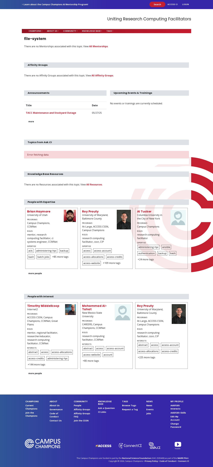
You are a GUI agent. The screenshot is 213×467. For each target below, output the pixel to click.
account (108, 354)
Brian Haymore (38, 212)
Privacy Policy (151, 461)
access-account (102, 250)
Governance (56, 409)
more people (35, 273)
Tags (109, 31)
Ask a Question (106, 408)
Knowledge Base (91, 31)
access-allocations (93, 257)
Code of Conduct (168, 461)
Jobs (148, 413)
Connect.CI (183, 461)
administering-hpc (46, 250)
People (77, 405)
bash (31, 257)
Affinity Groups (82, 409)
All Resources (94, 184)
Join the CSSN (81, 420)
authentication (146, 253)
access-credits (114, 257)
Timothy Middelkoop (43, 306)
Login (185, 4)
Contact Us (56, 420)
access (86, 250)
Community (69, 31)
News (149, 405)
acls (30, 250)
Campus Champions (40, 19)
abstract (33, 352)
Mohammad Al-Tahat (94, 307)
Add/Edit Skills (178, 412)
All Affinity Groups (102, 75)
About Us (52, 31)
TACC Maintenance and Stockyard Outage (51, 112)
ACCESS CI (173, 4)
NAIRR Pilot (183, 458)
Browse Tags (129, 405)
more (31, 121)
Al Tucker (144, 212)
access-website (91, 263)
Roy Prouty (90, 212)
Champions (35, 31)
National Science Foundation (136, 458)
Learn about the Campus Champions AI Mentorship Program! (56, 4)
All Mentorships (98, 46)
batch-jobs (43, 257)
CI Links (102, 412)
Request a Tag (130, 409)
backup (64, 250)
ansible (166, 247)
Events (150, 409)
